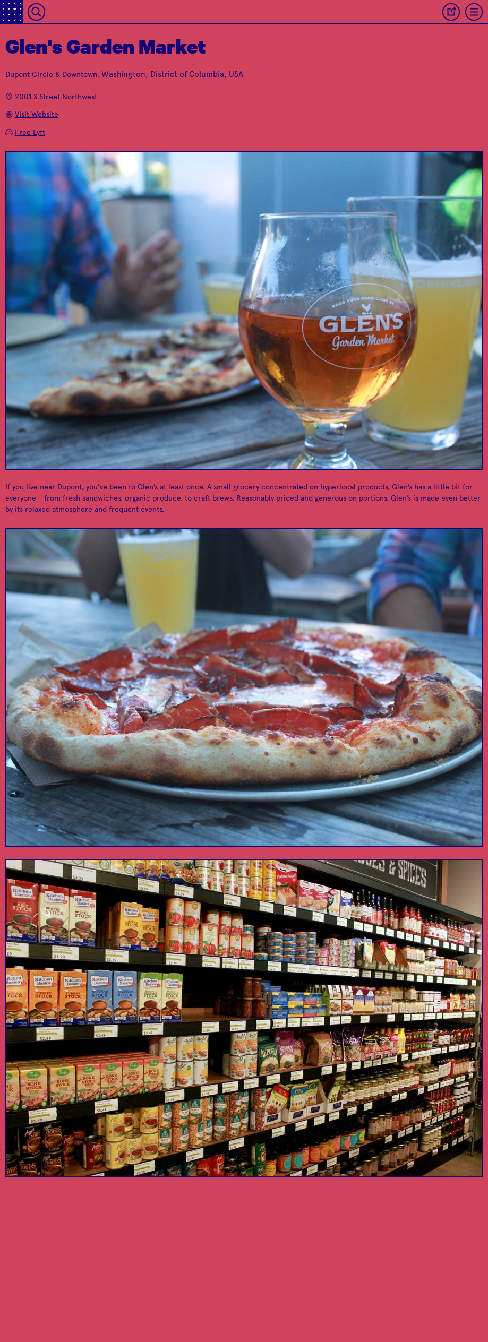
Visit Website (31, 114)
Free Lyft (25, 132)
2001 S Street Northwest (51, 96)
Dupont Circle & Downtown (51, 74)
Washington (123, 74)
